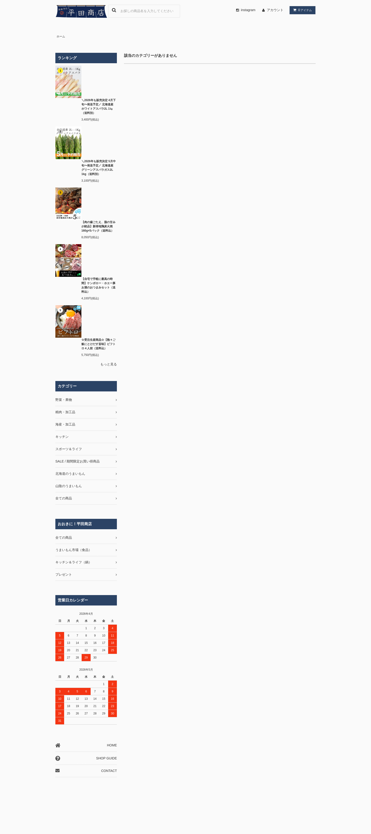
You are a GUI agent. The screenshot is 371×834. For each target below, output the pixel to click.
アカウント (275, 10)
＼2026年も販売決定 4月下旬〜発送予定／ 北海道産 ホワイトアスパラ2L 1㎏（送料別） (98, 107)
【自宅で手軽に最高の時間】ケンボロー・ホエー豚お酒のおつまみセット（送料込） (98, 285)
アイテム (301, 10)
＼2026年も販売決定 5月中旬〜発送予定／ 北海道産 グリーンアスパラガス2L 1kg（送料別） (98, 168)
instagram (244, 10)
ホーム (61, 36)
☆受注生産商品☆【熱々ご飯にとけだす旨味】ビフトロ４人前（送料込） (98, 344)
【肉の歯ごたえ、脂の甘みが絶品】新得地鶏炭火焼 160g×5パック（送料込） (98, 226)
